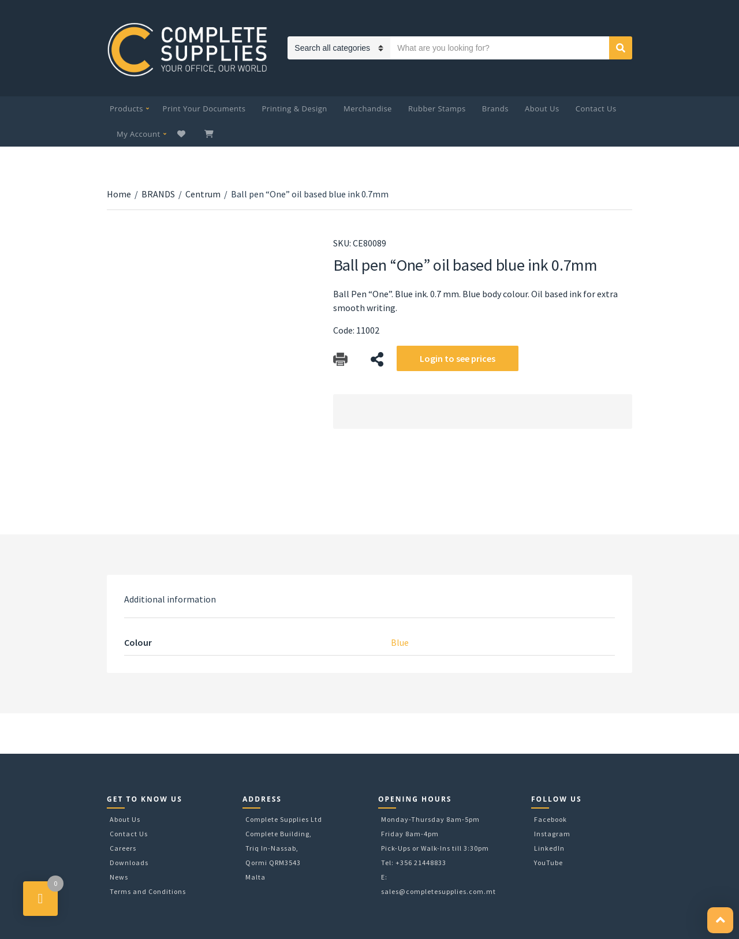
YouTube (548, 862)
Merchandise (368, 108)
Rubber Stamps (437, 108)
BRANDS (158, 194)
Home (119, 194)
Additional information (170, 599)
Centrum (203, 194)
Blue (400, 642)
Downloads (129, 862)
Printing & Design (294, 108)
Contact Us (596, 108)
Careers (123, 848)
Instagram (552, 833)
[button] (720, 920)
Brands (495, 108)
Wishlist (182, 134)
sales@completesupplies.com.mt (438, 891)
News (119, 877)
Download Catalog (340, 359)
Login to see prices (457, 358)
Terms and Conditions (148, 891)
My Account (139, 134)
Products (126, 108)
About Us (542, 108)
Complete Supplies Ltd (283, 819)
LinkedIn (549, 848)
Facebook (550, 819)
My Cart (210, 134)
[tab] (170, 599)
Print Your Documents (204, 108)
